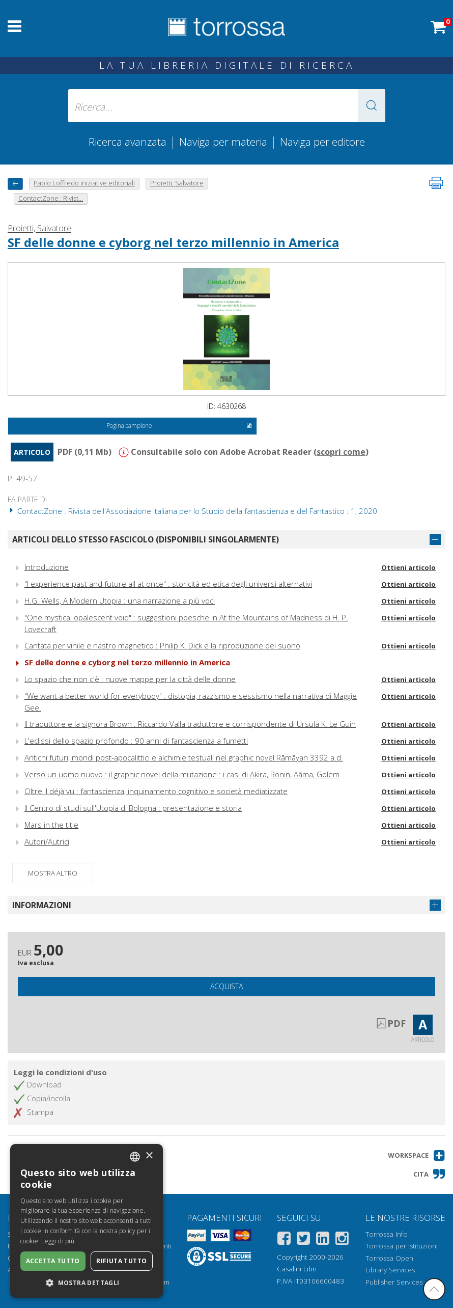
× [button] (149, 1156)
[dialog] (86, 1221)
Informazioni (41, 905)
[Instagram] (342, 1240)
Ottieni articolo (408, 567)
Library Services (390, 1269)
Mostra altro (52, 873)
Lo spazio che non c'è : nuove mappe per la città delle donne (130, 679)
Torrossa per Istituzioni (401, 1245)
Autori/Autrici (46, 841)
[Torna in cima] (434, 1289)
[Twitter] (303, 1240)
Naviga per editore (322, 141)
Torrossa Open (389, 1258)
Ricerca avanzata (127, 141)
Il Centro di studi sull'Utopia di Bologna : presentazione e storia (133, 808)
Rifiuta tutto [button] (121, 1261)
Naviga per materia (223, 141)
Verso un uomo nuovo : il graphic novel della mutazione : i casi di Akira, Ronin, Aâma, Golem (181, 774)
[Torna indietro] (15, 183)
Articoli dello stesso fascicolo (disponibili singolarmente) (145, 539)
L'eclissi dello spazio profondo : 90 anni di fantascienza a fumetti (136, 740)
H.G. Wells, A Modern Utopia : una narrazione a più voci (119, 600)
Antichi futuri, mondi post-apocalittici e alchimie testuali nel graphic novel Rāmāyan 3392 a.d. (183, 757)
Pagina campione (179, 426)
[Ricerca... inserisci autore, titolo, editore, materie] (226, 105)
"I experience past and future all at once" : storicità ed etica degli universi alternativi (168, 584)
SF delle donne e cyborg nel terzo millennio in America (173, 242)
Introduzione (46, 567)
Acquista (226, 986)
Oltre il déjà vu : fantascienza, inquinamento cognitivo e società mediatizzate (156, 791)
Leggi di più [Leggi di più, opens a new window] (57, 1241)
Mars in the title (51, 825)
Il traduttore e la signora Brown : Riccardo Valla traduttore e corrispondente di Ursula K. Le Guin (190, 724)
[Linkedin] (322, 1240)
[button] (371, 105)
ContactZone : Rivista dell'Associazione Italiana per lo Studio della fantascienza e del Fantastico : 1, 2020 (192, 511)
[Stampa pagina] (436, 183)
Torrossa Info (386, 1234)
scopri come (341, 451)
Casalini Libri (297, 1268)
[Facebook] (284, 1240)
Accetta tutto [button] (53, 1261)
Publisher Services (393, 1282)
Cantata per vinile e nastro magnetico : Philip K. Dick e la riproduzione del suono (162, 645)
